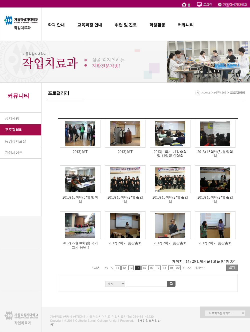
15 (144, 268)
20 (178, 268)
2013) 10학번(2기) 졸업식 (125, 199)
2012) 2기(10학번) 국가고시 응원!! (80, 245)
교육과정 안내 (89, 25)
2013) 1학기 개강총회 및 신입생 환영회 (170, 154)
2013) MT (80, 152)
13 (131, 268)
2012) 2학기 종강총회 (125, 243)
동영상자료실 (15, 141)
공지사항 (12, 118)
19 (171, 268)
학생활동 (157, 25)
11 (117, 268)
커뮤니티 (186, 25)
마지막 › (199, 268)
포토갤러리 (13, 130)
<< (106, 268)
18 (164, 268)
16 (151, 268)
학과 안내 (56, 25)
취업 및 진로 (126, 25)
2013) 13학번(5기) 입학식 (215, 154)
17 (158, 268)
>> (189, 268)
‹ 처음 (96, 268)
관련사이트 (13, 153)
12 (124, 268)
